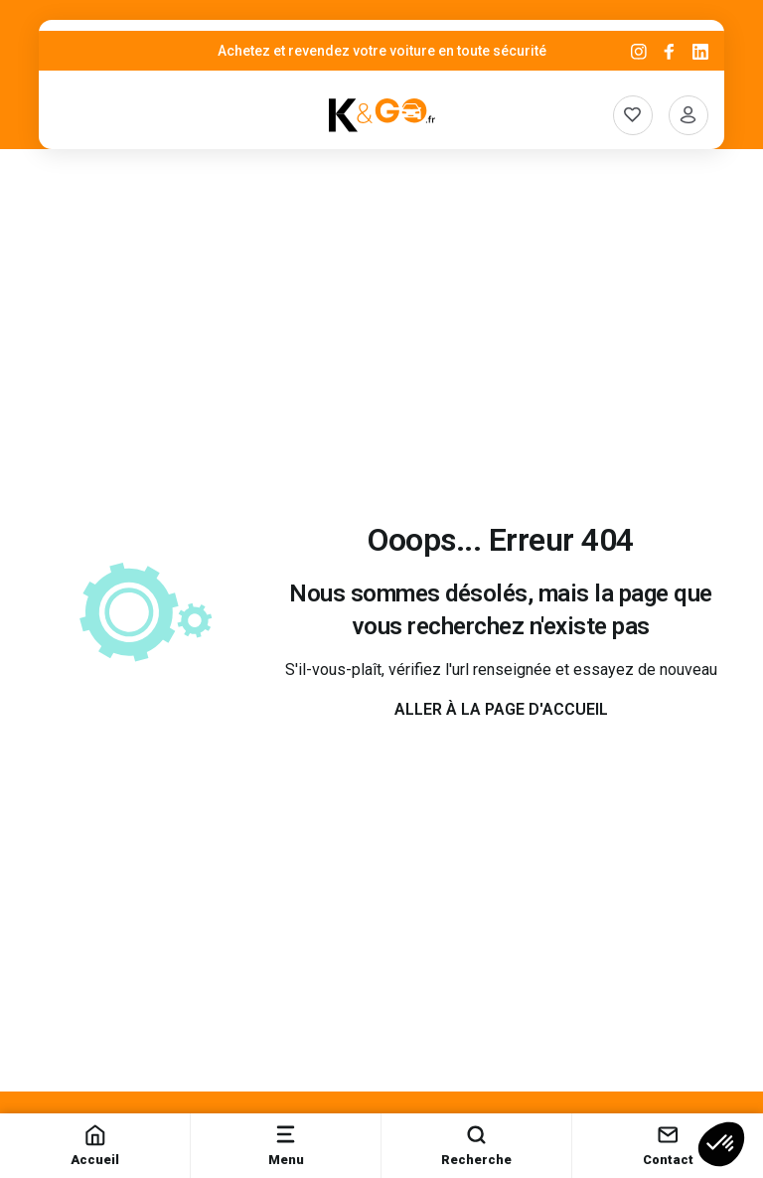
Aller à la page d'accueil (501, 709)
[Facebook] (670, 51)
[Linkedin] (700, 51)
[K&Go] (382, 115)
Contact (668, 1144)
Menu (286, 1144)
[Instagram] (639, 51)
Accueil (95, 1144)
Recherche (476, 1144)
